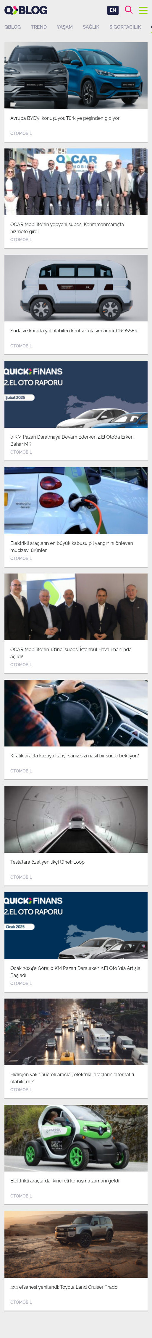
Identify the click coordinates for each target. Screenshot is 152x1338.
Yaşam (65, 27)
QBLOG (12, 27)
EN (113, 10)
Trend (39, 27)
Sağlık (91, 27)
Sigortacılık (125, 27)
